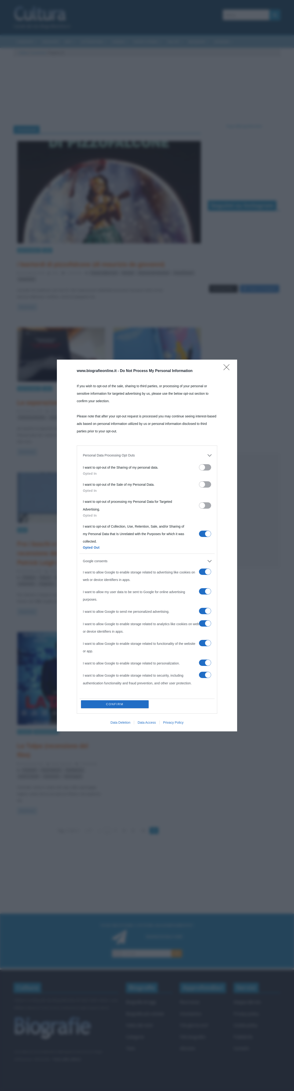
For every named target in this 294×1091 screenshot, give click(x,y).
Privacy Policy (173, 722)
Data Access (147, 722)
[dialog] (147, 545)
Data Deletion (120, 722)
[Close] (228, 368)
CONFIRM (115, 704)
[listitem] (147, 455)
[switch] (205, 467)
